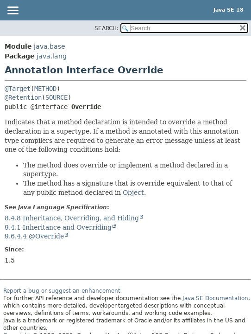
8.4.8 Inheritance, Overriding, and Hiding (72, 218)
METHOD (45, 88)
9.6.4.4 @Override (34, 236)
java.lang (52, 56)
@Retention (23, 97)
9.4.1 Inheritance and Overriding (58, 227)
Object (133, 192)
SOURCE (56, 97)
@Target (18, 88)
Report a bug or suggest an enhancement (61, 291)
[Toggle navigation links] (12, 11)
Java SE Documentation (215, 298)
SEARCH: (106, 28)
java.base (49, 46)
